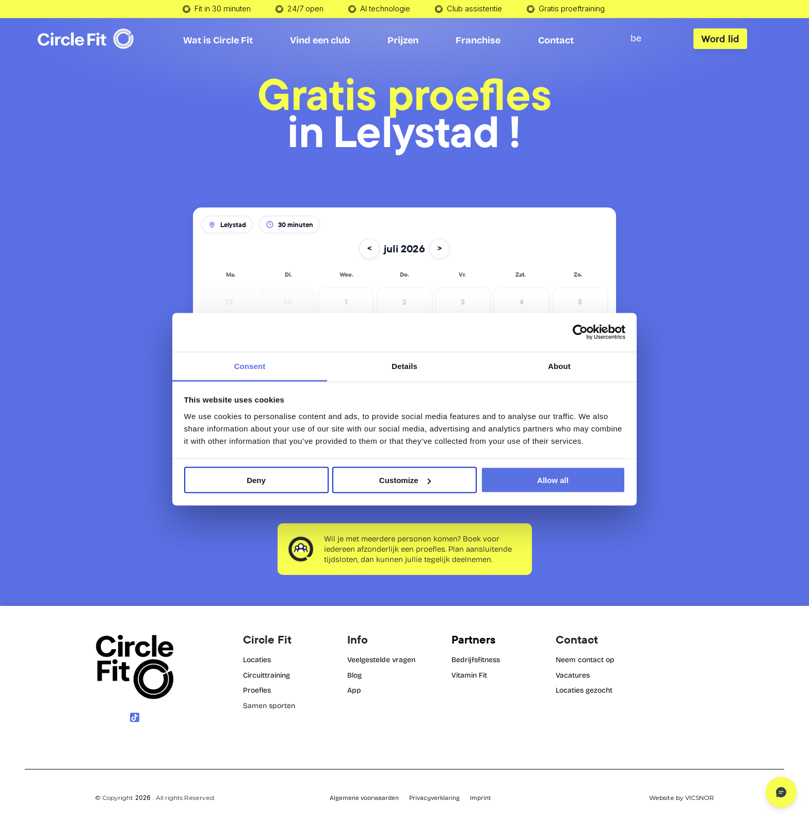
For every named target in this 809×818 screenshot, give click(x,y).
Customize (405, 480)
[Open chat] (781, 792)
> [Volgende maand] (439, 248)
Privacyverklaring (434, 797)
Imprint (480, 797)
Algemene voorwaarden (364, 797)
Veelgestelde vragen (381, 659)
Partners (473, 639)
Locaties (257, 659)
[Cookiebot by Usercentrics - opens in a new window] (580, 332)
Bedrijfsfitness (475, 659)
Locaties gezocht (584, 690)
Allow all (553, 480)
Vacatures (573, 675)
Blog (354, 675)
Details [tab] (404, 365)
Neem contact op (585, 659)
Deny (256, 480)
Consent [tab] (250, 365)
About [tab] (559, 365)
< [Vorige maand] (369, 248)
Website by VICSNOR (681, 797)
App (354, 690)
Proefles (257, 690)
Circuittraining (266, 675)
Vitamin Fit (469, 675)
